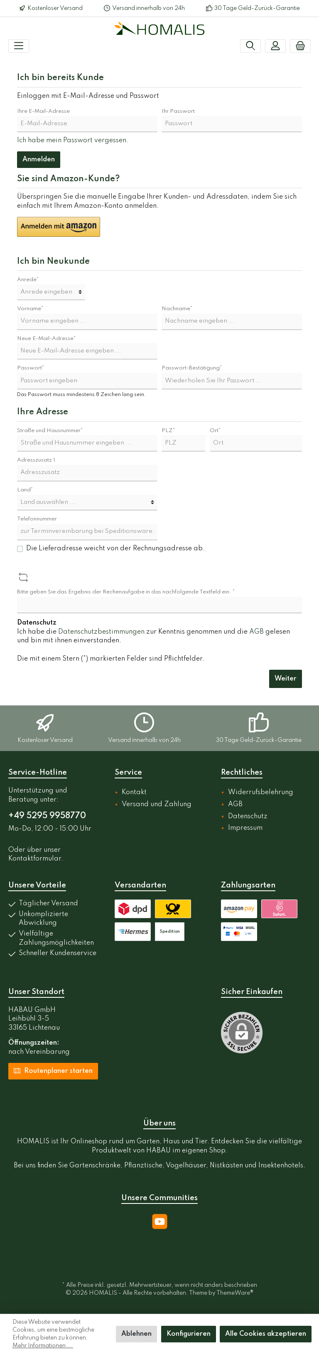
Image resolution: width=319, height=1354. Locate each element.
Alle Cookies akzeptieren (265, 1334)
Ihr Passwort (178, 111)
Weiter (286, 679)
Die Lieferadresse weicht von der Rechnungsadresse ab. (115, 548)
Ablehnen (136, 1334)
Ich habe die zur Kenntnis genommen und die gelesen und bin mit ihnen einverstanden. (153, 636)
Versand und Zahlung (156, 804)
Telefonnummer (37, 519)
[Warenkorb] (300, 46)
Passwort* (30, 368)
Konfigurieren (189, 1334)
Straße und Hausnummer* (50, 430)
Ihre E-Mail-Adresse (43, 111)
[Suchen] (250, 46)
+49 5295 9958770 (47, 816)
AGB (256, 632)
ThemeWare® (234, 1293)
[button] (58, 227)
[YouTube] (159, 1221)
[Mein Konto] (275, 46)
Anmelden (38, 159)
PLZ (168, 430)
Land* (25, 490)
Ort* (215, 430)
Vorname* (30, 308)
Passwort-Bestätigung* (192, 368)
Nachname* (177, 308)
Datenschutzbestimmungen (101, 632)
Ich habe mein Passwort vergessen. (72, 140)
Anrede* (28, 279)
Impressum (245, 828)
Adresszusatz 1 (36, 460)
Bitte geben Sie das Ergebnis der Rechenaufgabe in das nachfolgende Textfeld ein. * (126, 592)
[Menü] (18, 46)
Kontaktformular (34, 859)
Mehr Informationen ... (42, 1346)
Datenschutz (247, 816)
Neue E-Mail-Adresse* (46, 338)
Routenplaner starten (53, 1070)
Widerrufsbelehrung (260, 792)
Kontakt (134, 792)
